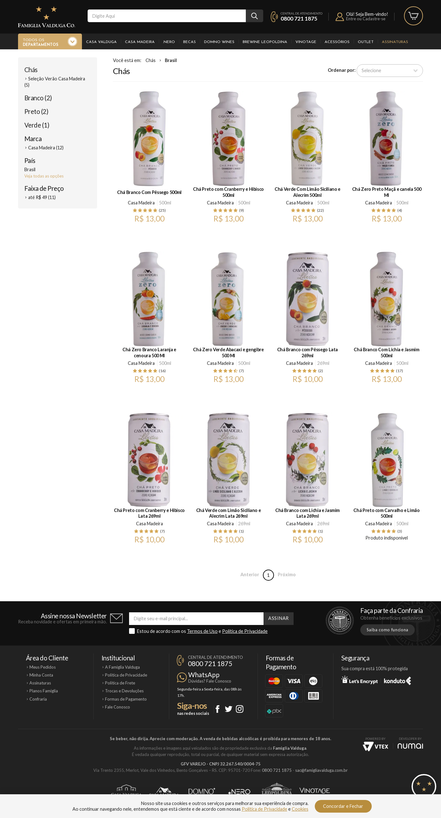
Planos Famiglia (43, 690)
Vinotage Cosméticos (314, 791)
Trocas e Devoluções (124, 690)
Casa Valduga (101, 42)
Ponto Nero (239, 791)
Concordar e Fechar (343, 806)
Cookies (300, 809)
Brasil (171, 60)
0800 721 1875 (299, 18)
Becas (189, 42)
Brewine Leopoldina (265, 42)
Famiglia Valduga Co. (46, 16)
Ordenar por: (342, 70)
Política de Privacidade (245, 631)
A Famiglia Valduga (122, 667)
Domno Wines (219, 42)
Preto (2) (36, 111)
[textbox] (167, 15)
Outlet (366, 42)
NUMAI (410, 746)
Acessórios (337, 42)
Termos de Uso (202, 631)
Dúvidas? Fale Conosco (209, 681)
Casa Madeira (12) (46, 147)
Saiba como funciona (387, 629)
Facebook (217, 709)
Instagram (240, 709)
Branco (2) (38, 98)
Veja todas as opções (44, 175)
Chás (31, 69)
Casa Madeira (140, 42)
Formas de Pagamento (126, 699)
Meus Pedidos (42, 667)
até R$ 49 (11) (42, 197)
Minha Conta (41, 675)
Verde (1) (36, 125)
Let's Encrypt (359, 679)
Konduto (397, 679)
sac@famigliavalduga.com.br (321, 770)
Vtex (375, 746)
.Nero (169, 42)
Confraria (38, 699)
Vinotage (305, 42)
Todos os (40, 42)
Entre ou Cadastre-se (365, 18)
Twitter (229, 709)
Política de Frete (120, 682)
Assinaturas (395, 42)
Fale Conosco (117, 706)
